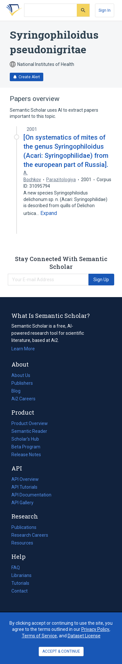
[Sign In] (104, 10)
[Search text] (50, 10)
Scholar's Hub (25, 439)
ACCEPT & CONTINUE (61, 651)
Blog (18, 391)
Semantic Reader (29, 431)
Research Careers (29, 535)
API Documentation (31, 495)
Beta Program (25, 446)
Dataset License (84, 635)
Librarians (21, 575)
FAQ (15, 567)
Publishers (22, 383)
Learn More (23, 348)
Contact (19, 591)
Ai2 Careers (23, 399)
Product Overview (29, 423)
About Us (20, 375)
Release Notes (26, 454)
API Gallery (22, 502)
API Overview (25, 479)
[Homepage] (13, 10)
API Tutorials (24, 487)
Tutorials (20, 583)
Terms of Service (39, 635)
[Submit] (83, 10)
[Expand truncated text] (48, 213)
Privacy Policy (95, 629)
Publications (23, 527)
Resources (22, 543)
